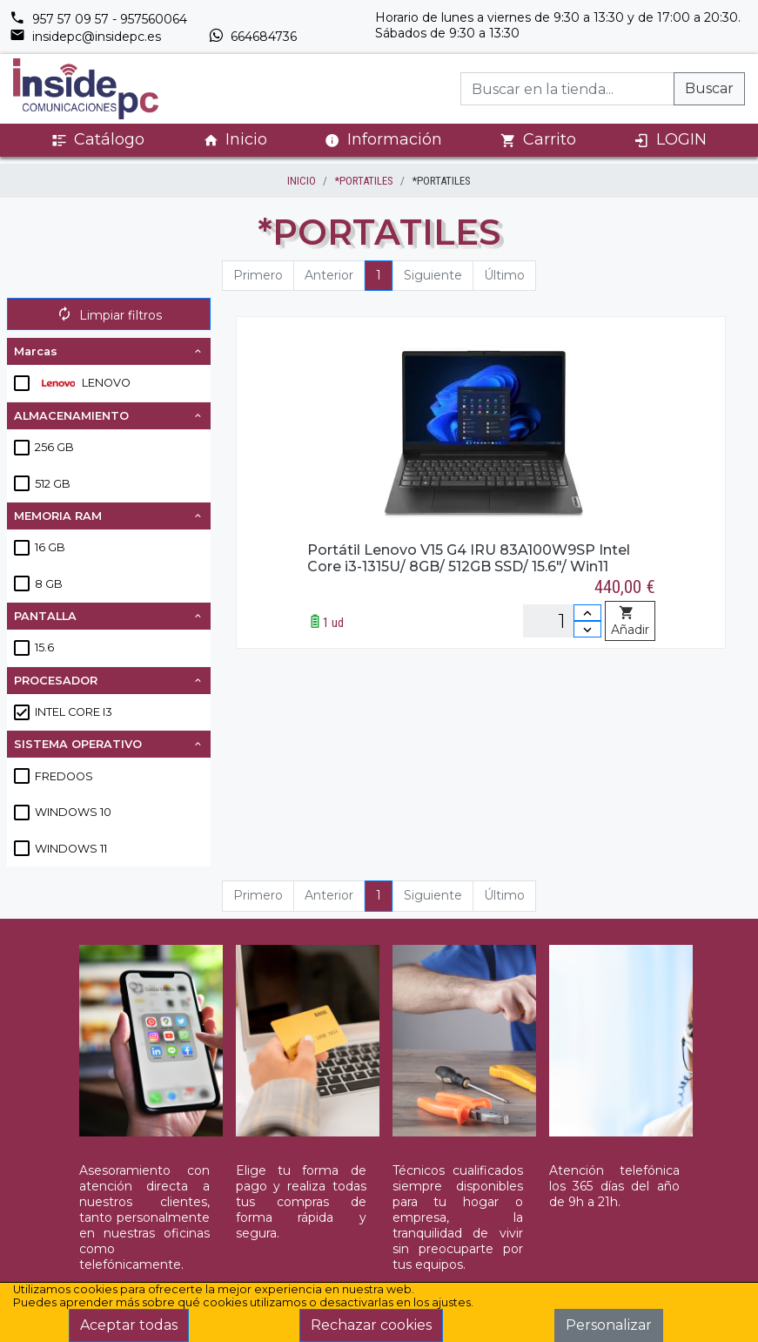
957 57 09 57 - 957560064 (98, 19)
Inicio (235, 140)
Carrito (538, 140)
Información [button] (383, 139)
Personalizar (609, 1325)
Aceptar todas (129, 1325)
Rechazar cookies (371, 1325)
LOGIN (670, 140)
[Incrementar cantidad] (587, 612)
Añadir (630, 621)
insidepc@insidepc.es (85, 36)
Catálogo (97, 140)
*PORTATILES (363, 180)
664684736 (252, 36)
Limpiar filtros (109, 315)
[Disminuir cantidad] (587, 629)
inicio (301, 180)
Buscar (709, 88)
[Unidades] (562, 620)
